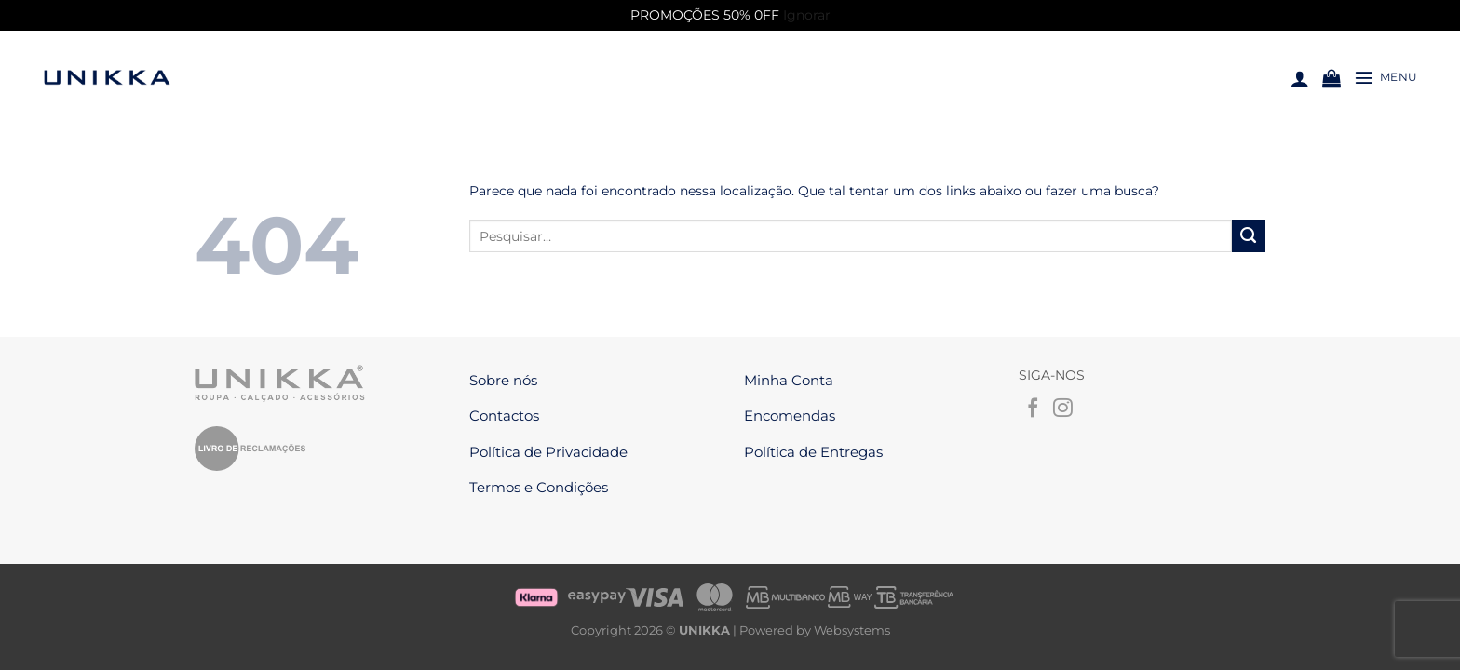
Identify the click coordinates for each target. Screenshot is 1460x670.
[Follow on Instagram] (1063, 409)
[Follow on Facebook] (1033, 409)
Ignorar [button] (807, 15)
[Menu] (1386, 77)
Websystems (852, 620)
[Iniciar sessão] (1300, 78)
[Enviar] (1248, 236)
